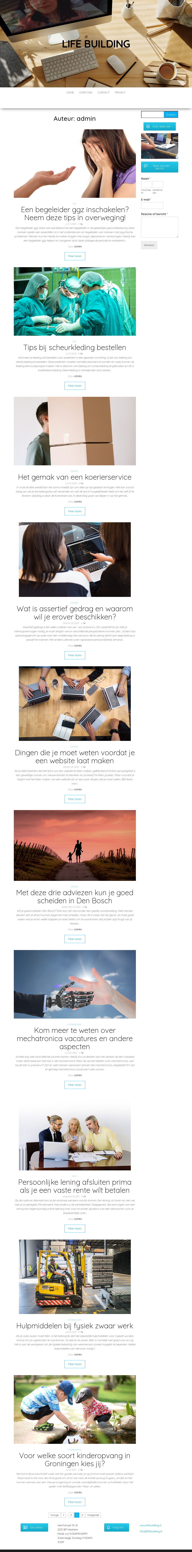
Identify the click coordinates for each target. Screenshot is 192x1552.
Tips (74, 193)
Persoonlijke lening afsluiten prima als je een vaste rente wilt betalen (74, 1175)
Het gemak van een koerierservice (74, 466)
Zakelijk (74, 460)
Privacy (120, 92)
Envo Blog (120, 1544)
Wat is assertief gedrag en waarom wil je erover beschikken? (75, 602)
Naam (146, 168)
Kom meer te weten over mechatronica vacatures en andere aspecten (75, 1027)
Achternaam (157, 180)
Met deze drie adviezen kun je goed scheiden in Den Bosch (74, 886)
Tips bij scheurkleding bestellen (74, 336)
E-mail (146, 189)
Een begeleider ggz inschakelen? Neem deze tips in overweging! (75, 203)
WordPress (96, 1544)
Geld (74, 1165)
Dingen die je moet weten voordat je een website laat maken (75, 746)
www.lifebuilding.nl (150, 1515)
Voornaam (146, 180)
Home (70, 92)
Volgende (93, 1504)
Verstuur (149, 234)
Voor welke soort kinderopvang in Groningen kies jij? (74, 1449)
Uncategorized (74, 1013)
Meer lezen (74, 245)
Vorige (54, 1504)
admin (78, 236)
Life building (96, 43)
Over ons (85, 92)
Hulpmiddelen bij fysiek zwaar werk (74, 1315)
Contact (104, 92)
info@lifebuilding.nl (151, 1520)
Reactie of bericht (154, 203)
